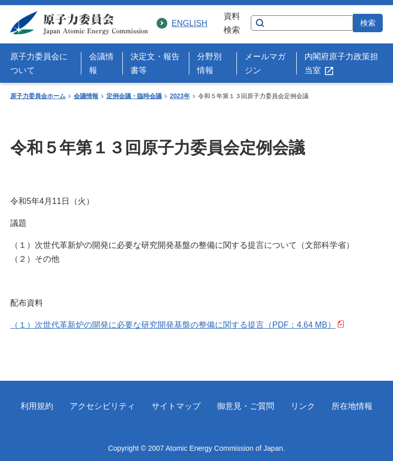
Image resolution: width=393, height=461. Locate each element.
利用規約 (36, 406)
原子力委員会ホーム (38, 96)
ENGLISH (189, 23)
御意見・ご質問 (245, 406)
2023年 (180, 96)
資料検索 (232, 23)
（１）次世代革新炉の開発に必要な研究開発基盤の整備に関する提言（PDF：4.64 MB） (177, 324)
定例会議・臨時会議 (134, 96)
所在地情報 (352, 406)
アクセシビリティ (102, 406)
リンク (303, 406)
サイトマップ (176, 406)
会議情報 (86, 96)
